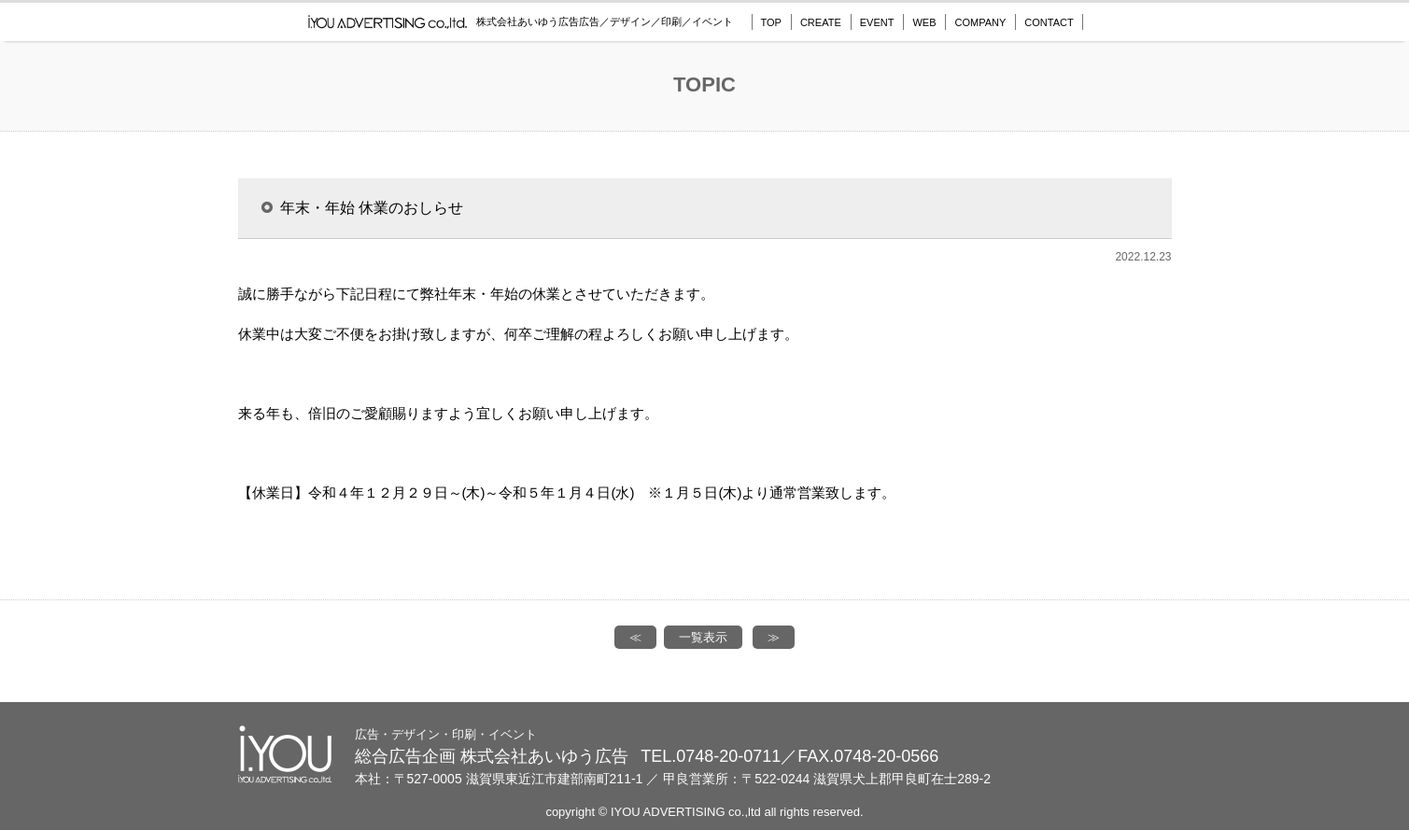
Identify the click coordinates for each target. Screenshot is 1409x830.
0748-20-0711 (728, 756)
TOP (771, 22)
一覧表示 (703, 637)
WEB (924, 22)
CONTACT (1048, 22)
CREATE (820, 22)
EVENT (877, 22)
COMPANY (980, 22)
